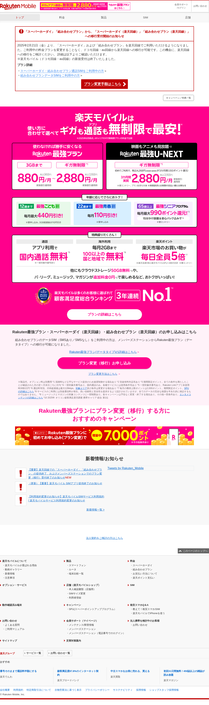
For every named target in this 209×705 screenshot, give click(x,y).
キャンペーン (73, 605)
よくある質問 (12, 624)
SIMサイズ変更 (77, 593)
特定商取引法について (39, 689)
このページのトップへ (195, 550)
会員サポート (181, 6)
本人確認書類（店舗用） (82, 589)
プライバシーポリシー (97, 689)
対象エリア (81, 388)
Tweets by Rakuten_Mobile (126, 468)
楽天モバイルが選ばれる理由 (21, 565)
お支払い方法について (145, 573)
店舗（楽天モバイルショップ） (83, 585)
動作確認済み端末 (12, 605)
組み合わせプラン (142, 569)
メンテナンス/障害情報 (81, 624)
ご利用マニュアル (14, 629)
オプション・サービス (14, 585)
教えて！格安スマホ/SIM (146, 609)
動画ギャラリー (13, 569)
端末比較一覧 (76, 573)
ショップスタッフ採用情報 (164, 689)
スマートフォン (77, 565)
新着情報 (10, 573)
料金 (62, 17)
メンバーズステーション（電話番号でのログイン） (97, 633)
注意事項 (10, 577)
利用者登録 (75, 597)
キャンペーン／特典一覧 (178, 98)
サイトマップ (9, 640)
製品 (104, 17)
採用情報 (141, 689)
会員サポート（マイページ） (82, 620)
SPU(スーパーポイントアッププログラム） (92, 609)
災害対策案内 (73, 640)
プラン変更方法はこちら (102, 373)
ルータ (72, 569)
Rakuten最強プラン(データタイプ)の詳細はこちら (103, 352)
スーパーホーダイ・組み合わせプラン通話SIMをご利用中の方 (62, 71)
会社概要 (5, 689)
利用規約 (18, 689)
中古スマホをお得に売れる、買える (130, 671)
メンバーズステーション (82, 629)
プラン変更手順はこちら (102, 84)
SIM (145, 17)
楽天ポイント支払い (144, 577)
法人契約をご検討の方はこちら (104, 538)
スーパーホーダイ (142, 565)
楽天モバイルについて (14, 561)
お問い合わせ (200, 6)
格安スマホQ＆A (139, 605)
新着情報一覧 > (95, 509)
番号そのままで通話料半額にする (18, 671)
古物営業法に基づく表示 (68, 689)
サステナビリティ (123, 689)
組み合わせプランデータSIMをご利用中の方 (50, 75)
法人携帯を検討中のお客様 (144, 620)
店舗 (188, 17)
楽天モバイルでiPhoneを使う (149, 613)
